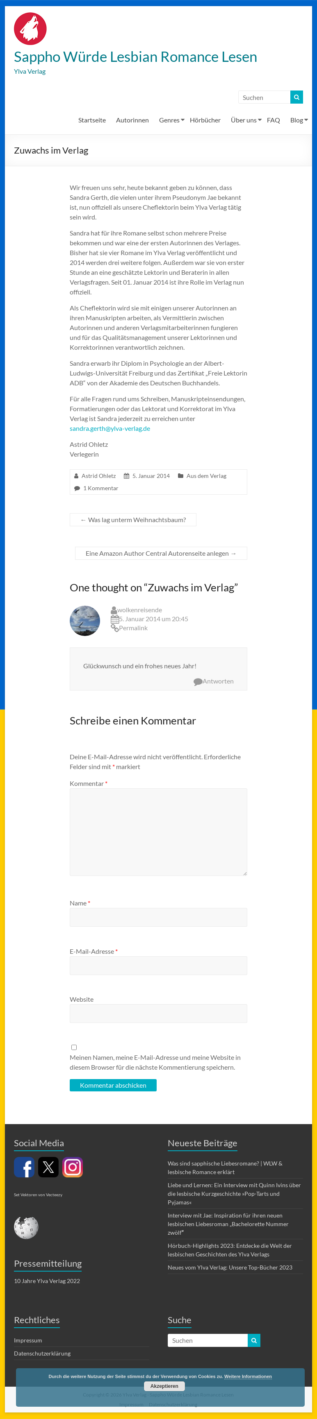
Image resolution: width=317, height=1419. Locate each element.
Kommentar (88, 784)
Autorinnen (132, 120)
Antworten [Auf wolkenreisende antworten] (218, 681)
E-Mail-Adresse (94, 951)
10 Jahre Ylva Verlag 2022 (47, 1281)
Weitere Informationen (248, 1376)
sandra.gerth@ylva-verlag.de (110, 428)
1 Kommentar (101, 488)
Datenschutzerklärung (42, 1353)
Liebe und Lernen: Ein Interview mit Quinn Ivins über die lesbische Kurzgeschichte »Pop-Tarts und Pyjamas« (234, 1194)
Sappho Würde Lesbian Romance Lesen (140, 57)
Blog (296, 120)
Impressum (28, 1340)
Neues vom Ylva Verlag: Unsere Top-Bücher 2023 (230, 1267)
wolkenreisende (139, 610)
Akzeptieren (164, 1386)
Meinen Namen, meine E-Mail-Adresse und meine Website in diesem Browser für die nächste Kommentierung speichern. (155, 1062)
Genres (169, 120)
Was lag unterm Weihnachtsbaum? (133, 520)
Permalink (133, 628)
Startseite (92, 120)
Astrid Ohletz (99, 476)
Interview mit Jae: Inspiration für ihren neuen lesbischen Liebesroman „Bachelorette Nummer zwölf (228, 1224)
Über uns (244, 120)
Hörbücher (205, 120)
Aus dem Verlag (206, 476)
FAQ (273, 120)
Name (80, 903)
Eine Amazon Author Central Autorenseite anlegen (161, 553)
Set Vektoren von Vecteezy (38, 1195)
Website (82, 999)
